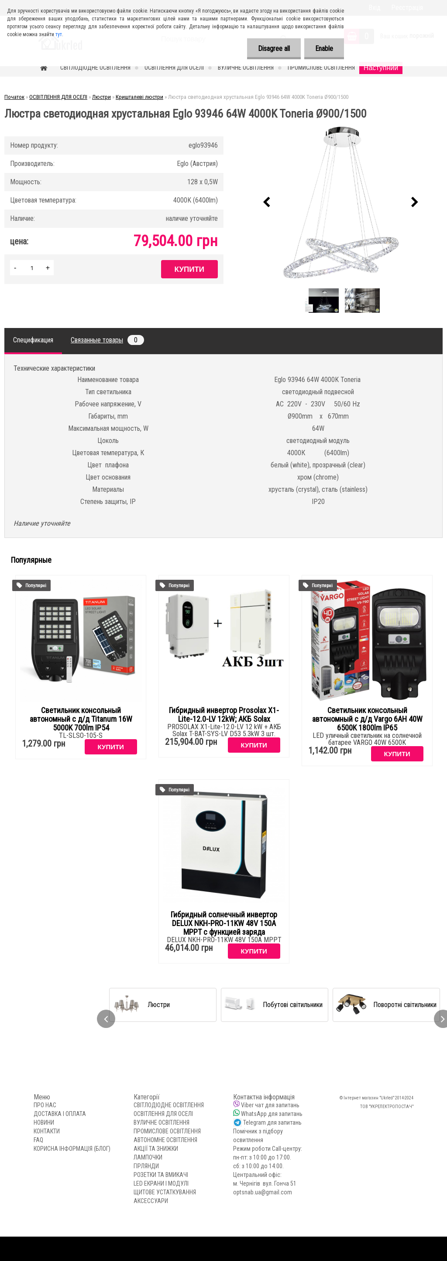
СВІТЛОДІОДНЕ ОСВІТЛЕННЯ (95, 67)
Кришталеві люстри (139, 97)
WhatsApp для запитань (272, 1113)
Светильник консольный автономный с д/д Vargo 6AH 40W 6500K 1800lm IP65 (367, 719)
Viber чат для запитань (270, 1105)
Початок (14, 97)
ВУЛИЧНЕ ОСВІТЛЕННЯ (246, 67)
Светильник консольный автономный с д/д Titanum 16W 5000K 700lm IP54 (81, 719)
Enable (324, 48)
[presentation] (267, 202)
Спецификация (33, 340)
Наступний (381, 67)
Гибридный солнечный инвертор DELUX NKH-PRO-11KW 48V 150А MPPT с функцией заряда (224, 923)
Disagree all (274, 48)
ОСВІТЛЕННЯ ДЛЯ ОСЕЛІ (174, 67)
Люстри (101, 97)
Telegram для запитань (272, 1122)
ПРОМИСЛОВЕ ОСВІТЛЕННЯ (321, 67)
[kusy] (32, 267)
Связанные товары (107, 340)
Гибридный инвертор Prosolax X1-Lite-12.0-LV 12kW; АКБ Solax (224, 714)
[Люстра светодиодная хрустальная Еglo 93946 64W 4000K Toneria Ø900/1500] (341, 202)
